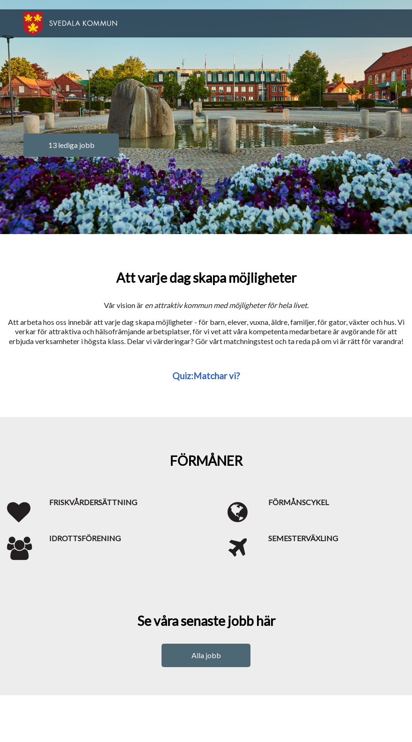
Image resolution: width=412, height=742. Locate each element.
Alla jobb (206, 655)
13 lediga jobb (71, 144)
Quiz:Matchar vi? (206, 375)
